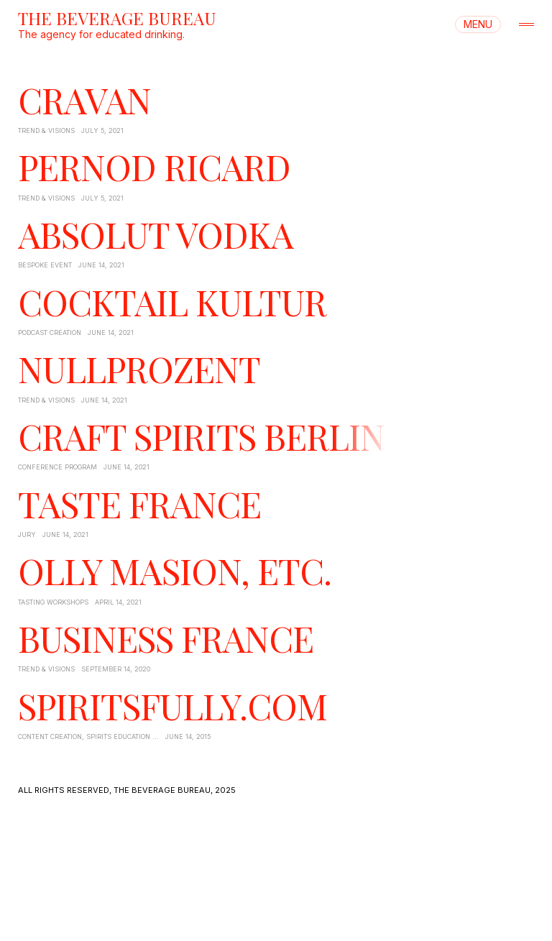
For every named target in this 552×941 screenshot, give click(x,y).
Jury (27, 534)
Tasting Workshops (53, 602)
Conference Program (57, 467)
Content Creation (50, 736)
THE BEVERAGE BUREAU (117, 17)
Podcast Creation (49, 332)
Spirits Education (118, 736)
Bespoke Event (45, 265)
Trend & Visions (46, 130)
